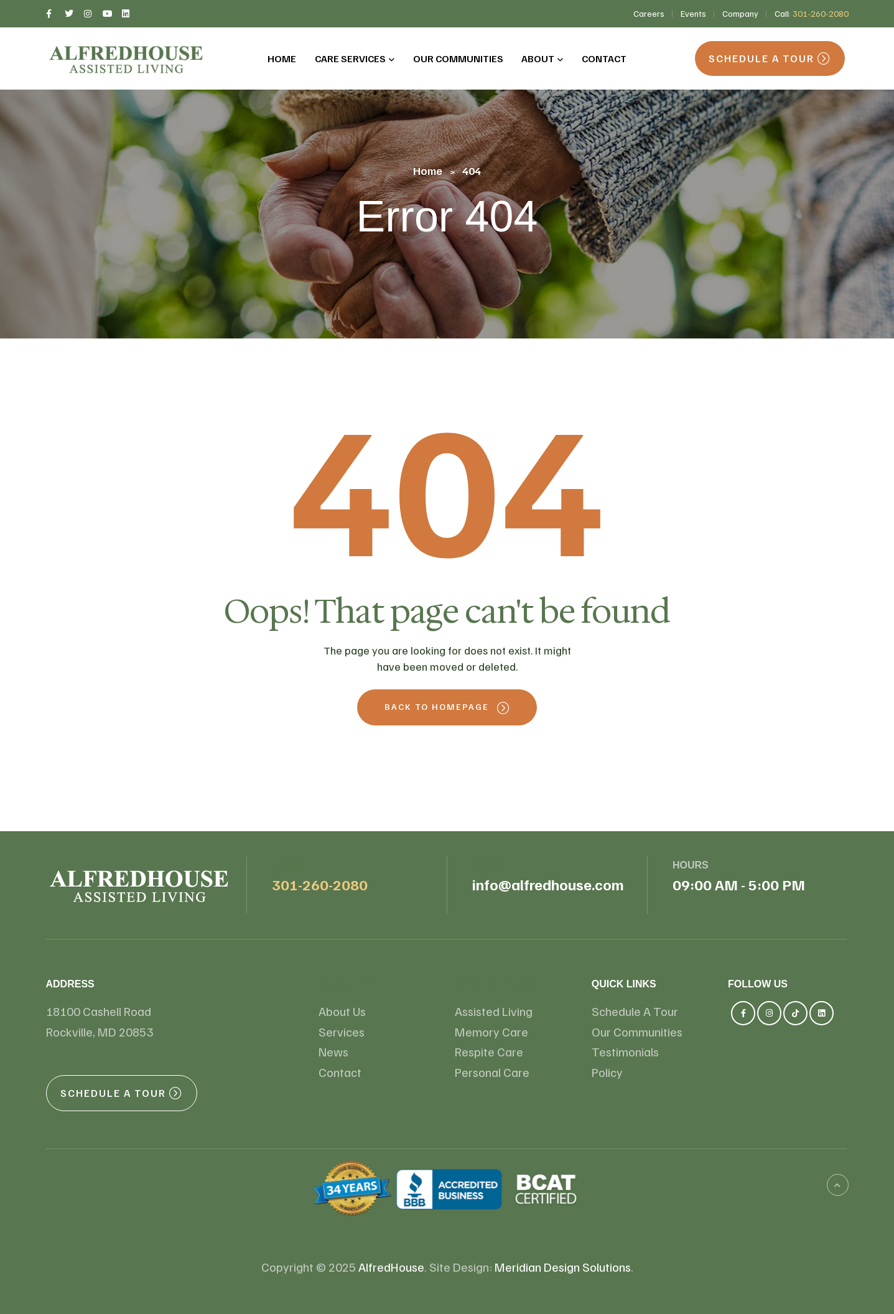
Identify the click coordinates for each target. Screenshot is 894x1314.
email (487, 865)
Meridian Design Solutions (563, 1267)
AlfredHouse (391, 1267)
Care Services (495, 984)
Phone (289, 865)
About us (345, 984)
